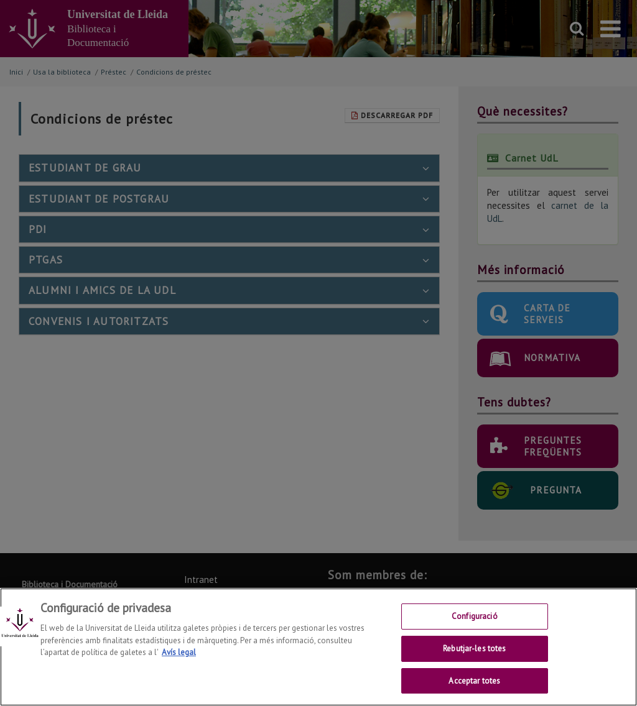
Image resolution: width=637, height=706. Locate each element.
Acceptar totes (474, 687)
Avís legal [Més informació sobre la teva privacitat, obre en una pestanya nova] (179, 659)
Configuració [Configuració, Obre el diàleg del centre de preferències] (475, 623)
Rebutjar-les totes (474, 655)
